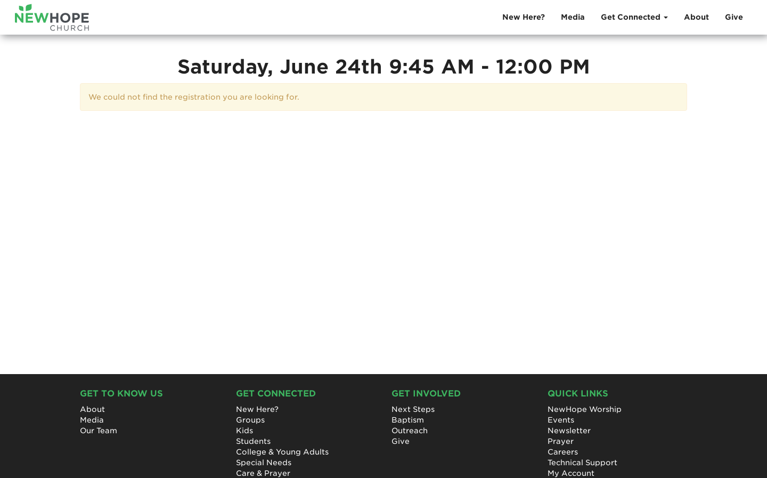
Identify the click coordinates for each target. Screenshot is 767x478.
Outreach (409, 430)
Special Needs (263, 462)
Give (734, 17)
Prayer (561, 441)
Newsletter (569, 430)
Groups (250, 420)
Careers (563, 452)
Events (561, 420)
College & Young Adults (282, 452)
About (696, 17)
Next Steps (413, 409)
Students (253, 441)
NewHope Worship (585, 409)
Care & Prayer (263, 473)
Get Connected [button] (634, 17)
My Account (571, 473)
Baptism (407, 420)
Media (573, 17)
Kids (244, 430)
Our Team (98, 430)
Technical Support (582, 462)
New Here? (523, 17)
